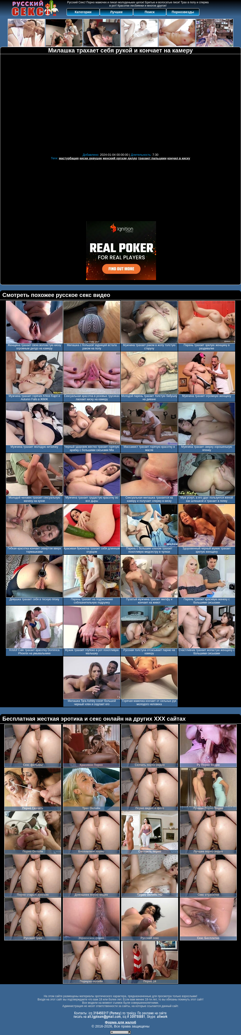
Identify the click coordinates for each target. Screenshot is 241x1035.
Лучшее (116, 12)
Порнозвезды (183, 12)
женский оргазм (115, 158)
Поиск (150, 12)
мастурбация (69, 158)
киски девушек (91, 158)
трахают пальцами (152, 158)
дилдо (132, 158)
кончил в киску (178, 158)
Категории (83, 12)
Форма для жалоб (120, 1022)
